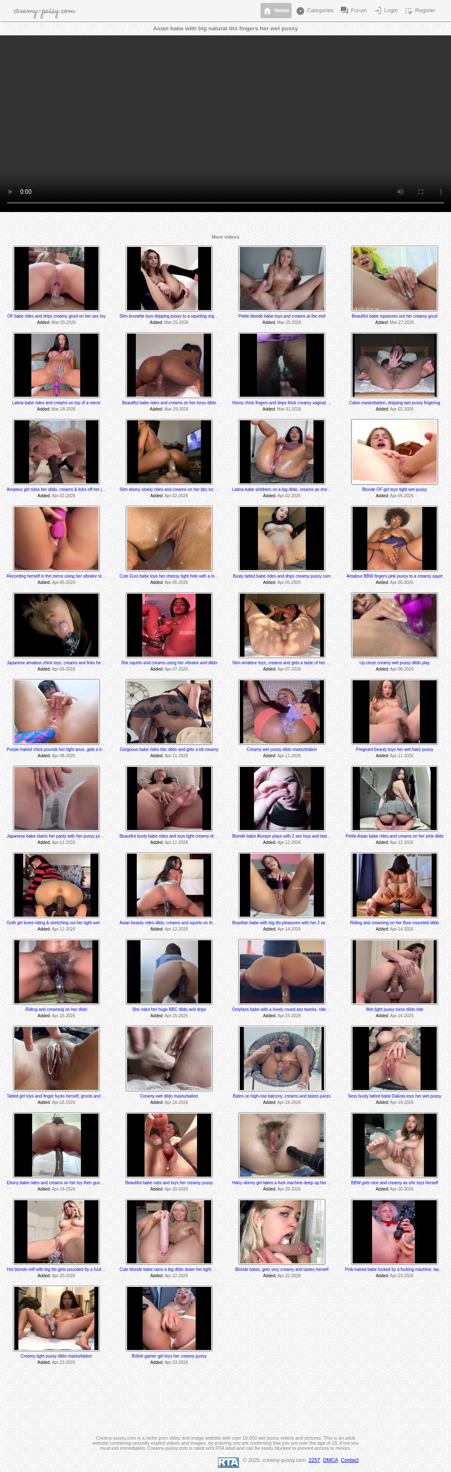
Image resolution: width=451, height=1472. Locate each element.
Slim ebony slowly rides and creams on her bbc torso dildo (173, 489)
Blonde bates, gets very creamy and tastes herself (282, 1269)
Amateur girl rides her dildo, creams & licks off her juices (59, 489)
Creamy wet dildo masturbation (169, 1096)
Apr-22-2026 (176, 1275)
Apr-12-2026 (289, 842)
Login (385, 11)
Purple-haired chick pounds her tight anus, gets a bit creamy (63, 749)
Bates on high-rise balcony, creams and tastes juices (282, 1096)
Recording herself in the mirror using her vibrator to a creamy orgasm (71, 576)
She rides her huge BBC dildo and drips (169, 1009)
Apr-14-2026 (289, 929)
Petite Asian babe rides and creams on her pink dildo (394, 836)
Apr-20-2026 (176, 1189)
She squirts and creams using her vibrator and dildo (169, 662)
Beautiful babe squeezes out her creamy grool (395, 316)
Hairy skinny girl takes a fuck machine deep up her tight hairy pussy (295, 1182)
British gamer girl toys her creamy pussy (169, 1356)
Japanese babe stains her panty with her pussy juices (56, 836)
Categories (314, 11)
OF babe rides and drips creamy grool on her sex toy (56, 316)
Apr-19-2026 (402, 1102)
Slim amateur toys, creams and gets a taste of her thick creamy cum (295, 662)
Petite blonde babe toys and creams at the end (282, 316)
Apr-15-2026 (63, 1015)
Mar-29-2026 (176, 409)
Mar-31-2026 (289, 409)
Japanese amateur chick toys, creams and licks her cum (59, 662)
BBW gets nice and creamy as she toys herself (394, 1182)
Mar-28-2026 (64, 409)
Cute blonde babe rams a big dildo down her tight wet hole (173, 1269)
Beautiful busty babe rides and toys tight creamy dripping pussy (178, 836)
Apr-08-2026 (402, 669)
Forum (353, 11)
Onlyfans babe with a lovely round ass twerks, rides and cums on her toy (299, 1009)
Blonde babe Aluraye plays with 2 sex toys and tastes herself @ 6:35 (296, 836)
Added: (43, 322)
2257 (314, 1460)
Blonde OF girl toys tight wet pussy (394, 489)
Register (419, 11)
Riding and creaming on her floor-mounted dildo (394, 922)
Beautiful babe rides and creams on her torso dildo (169, 402)
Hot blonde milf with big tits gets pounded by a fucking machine (65, 1269)
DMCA (330, 1460)
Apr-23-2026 (402, 1275)
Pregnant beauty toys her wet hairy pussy (394, 749)
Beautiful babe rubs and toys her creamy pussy (169, 1182)
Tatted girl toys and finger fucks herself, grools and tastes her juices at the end (79, 1096)
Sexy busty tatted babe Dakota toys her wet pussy (394, 1096)
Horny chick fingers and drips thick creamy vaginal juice (284, 402)
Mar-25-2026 (64, 322)
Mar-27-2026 (402, 322)
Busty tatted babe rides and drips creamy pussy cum (282, 576)
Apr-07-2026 (176, 669)
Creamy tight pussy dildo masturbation (56, 1356)
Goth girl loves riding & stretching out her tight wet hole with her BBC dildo (75, 922)
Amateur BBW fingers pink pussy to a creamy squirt (395, 576)
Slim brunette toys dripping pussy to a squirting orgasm (170, 316)
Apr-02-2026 (402, 409)
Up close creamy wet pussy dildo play (395, 662)
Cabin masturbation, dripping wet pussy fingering (394, 402)
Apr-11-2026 (176, 755)
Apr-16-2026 (402, 1015)
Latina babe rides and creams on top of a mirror (56, 402)
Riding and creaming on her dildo (57, 1009)
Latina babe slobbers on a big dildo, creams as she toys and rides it (295, 489)
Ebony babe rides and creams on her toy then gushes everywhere (68, 1182)
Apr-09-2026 (63, 755)
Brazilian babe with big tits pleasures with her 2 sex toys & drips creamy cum (303, 922)
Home (276, 11)
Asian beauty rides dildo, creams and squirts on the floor (171, 922)
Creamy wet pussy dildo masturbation (282, 749)
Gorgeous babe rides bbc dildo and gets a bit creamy (169, 749)
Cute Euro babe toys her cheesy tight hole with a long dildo (174, 576)
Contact (349, 1460)
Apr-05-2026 (402, 495)
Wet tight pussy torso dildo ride (395, 1009)
